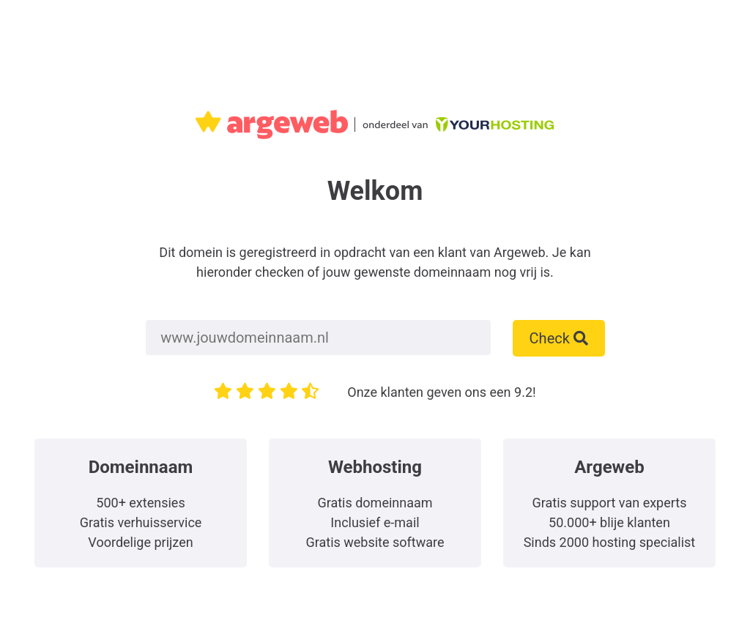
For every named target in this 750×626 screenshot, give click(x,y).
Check (559, 338)
